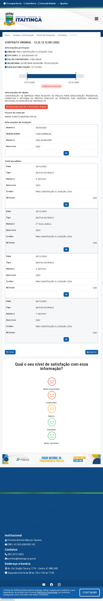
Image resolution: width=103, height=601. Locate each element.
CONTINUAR (90, 592)
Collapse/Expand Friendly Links (7, 599)
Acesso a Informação (23, 35)
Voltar (10, 352)
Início (7, 35)
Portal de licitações (46, 35)
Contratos (62, 35)
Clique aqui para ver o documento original (26, 107)
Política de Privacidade (47, 592)
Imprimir (92, 352)
